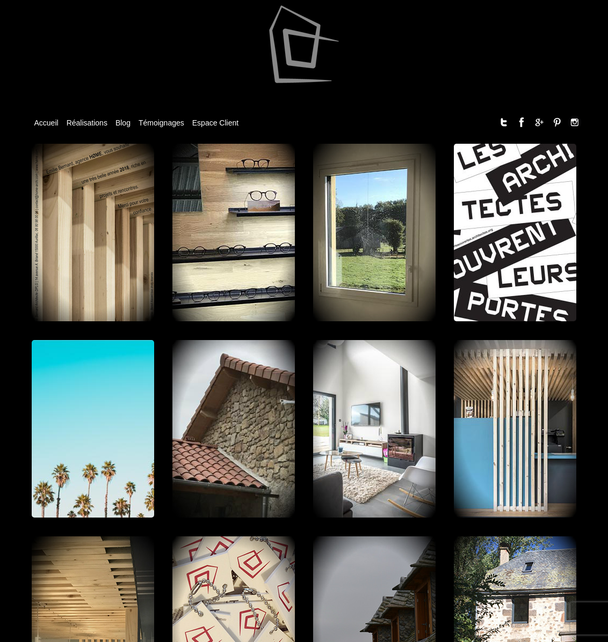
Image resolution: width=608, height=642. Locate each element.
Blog (123, 123)
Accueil (46, 123)
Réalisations (87, 123)
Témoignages (161, 123)
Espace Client (215, 123)
